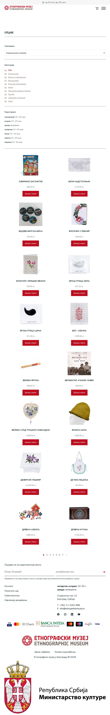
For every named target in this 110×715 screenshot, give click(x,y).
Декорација (13, 74)
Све (10, 70)
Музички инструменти (17, 84)
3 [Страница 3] (50, 556)
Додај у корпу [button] (30, 197)
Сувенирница (11, 593)
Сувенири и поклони (16, 98)
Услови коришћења (64, 650)
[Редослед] (55, 53)
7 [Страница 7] (62, 556)
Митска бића (13, 81)
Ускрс (10, 101)
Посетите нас (11, 589)
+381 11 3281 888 (68, 603)
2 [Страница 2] (47, 556)
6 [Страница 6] (59, 556)
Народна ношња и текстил (19, 91)
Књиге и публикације (17, 77)
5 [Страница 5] (56, 556)
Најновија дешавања (15, 598)
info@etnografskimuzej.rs (71, 606)
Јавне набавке (42, 650)
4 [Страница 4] (53, 556)
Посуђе (11, 94)
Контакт (8, 584)
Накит (10, 87)
